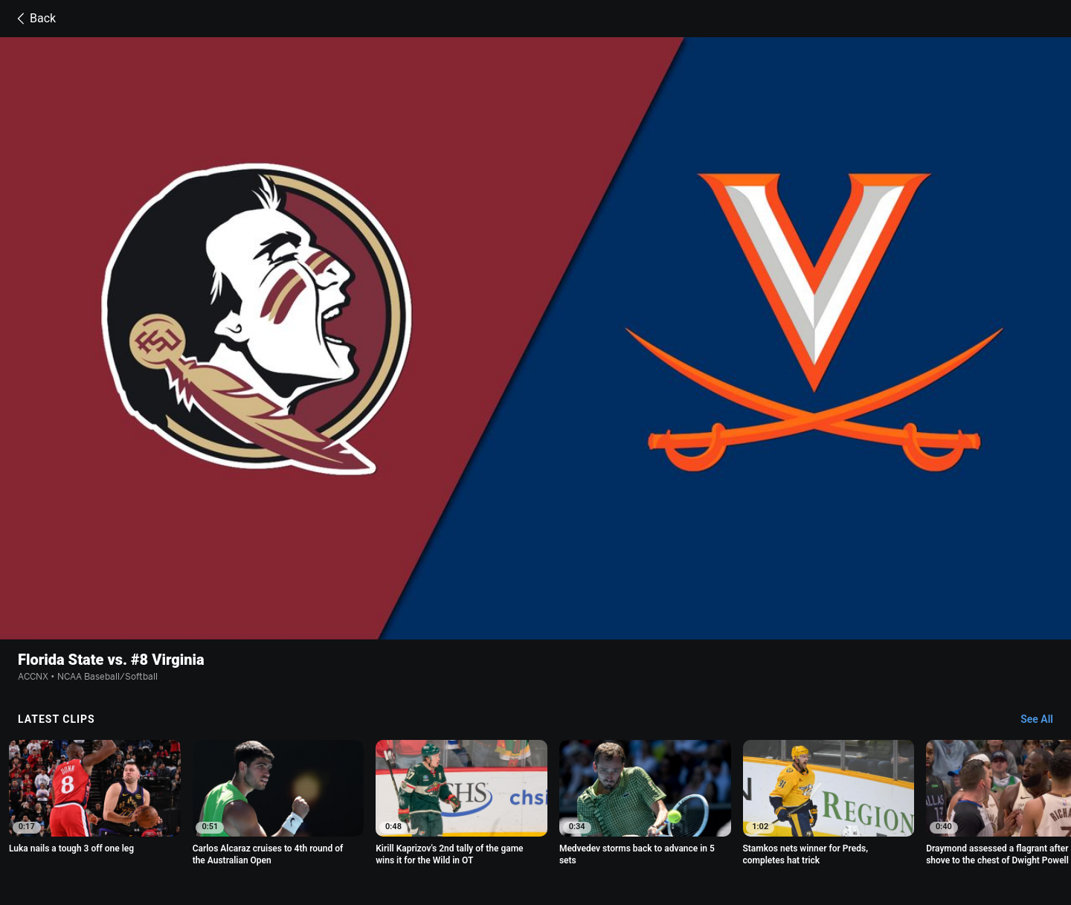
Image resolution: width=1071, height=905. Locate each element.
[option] (278, 640)
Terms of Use (221, 823)
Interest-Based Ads (656, 823)
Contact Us (217, 837)
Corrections (452, 837)
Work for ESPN (384, 837)
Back (34, 19)
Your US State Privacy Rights (396, 823)
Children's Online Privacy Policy (537, 823)
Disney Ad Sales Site (297, 837)
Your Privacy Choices (886, 823)
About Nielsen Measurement (769, 823)
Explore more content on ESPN (536, 772)
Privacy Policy (292, 823)
